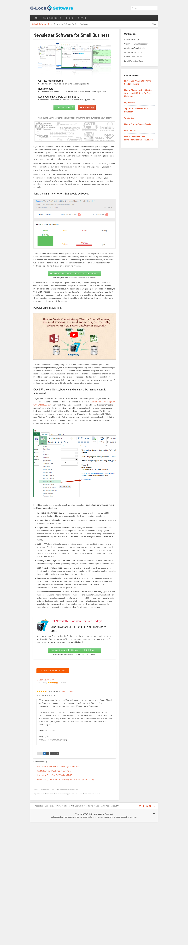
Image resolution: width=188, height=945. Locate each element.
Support (82, 18)
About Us (115, 806)
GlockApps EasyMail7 (133, 40)
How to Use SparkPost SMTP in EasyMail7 (54, 775)
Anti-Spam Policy (78, 806)
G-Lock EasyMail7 (44, 679)
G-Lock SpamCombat (133, 57)
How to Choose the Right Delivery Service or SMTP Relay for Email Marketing (138, 93)
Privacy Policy (62, 806)
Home (35, 18)
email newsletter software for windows (87, 794)
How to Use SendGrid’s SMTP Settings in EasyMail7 (58, 767)
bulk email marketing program (64, 794)
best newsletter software (45, 794)
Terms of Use (93, 806)
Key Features (129, 102)
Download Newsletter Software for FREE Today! (74, 273)
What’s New (129, 118)
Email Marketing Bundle (134, 61)
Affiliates (105, 806)
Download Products (52, 18)
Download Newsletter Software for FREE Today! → (74, 650)
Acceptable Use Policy (44, 806)
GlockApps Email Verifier (134, 48)
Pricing (69, 18)
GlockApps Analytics (133, 52)
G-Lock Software (39, 24)
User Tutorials (130, 130)
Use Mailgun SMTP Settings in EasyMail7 (53, 771)
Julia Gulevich (45, 789)
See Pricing (87, 107)
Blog (50, 24)
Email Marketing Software (69, 789)
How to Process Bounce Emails (137, 124)
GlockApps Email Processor (135, 44)
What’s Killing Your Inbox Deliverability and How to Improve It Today (65, 779)
